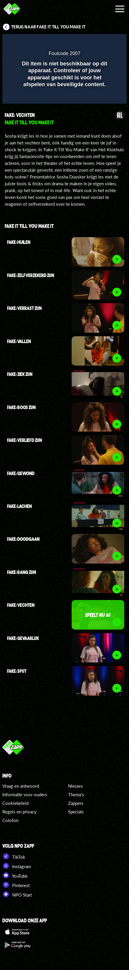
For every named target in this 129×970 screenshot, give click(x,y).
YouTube (15, 875)
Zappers (76, 803)
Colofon (10, 820)
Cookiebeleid (15, 803)
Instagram (16, 865)
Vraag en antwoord (20, 786)
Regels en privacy (19, 811)
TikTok (13, 856)
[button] (106, 42)
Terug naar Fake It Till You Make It (48, 27)
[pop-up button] (94, 42)
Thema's (76, 794)
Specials (76, 811)
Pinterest (16, 884)
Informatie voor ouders (24, 794)
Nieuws (75, 786)
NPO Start (17, 894)
